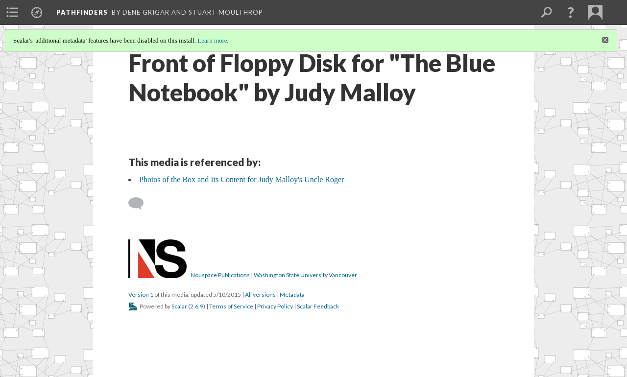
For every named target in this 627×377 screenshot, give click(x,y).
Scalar (179, 306)
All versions (260, 294)
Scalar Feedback (318, 306)
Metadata (292, 294)
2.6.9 (196, 306)
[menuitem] (12, 12)
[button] (570, 12)
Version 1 (140, 294)
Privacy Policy (275, 306)
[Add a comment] (140, 203)
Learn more (212, 40)
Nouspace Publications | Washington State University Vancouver (274, 275)
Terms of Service (231, 306)
